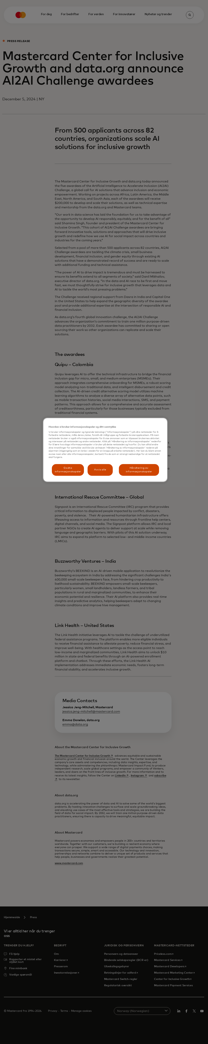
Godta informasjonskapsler (68, 470)
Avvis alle (100, 469)
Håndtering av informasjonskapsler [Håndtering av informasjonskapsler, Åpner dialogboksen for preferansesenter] (139, 470)
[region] (105, 450)
